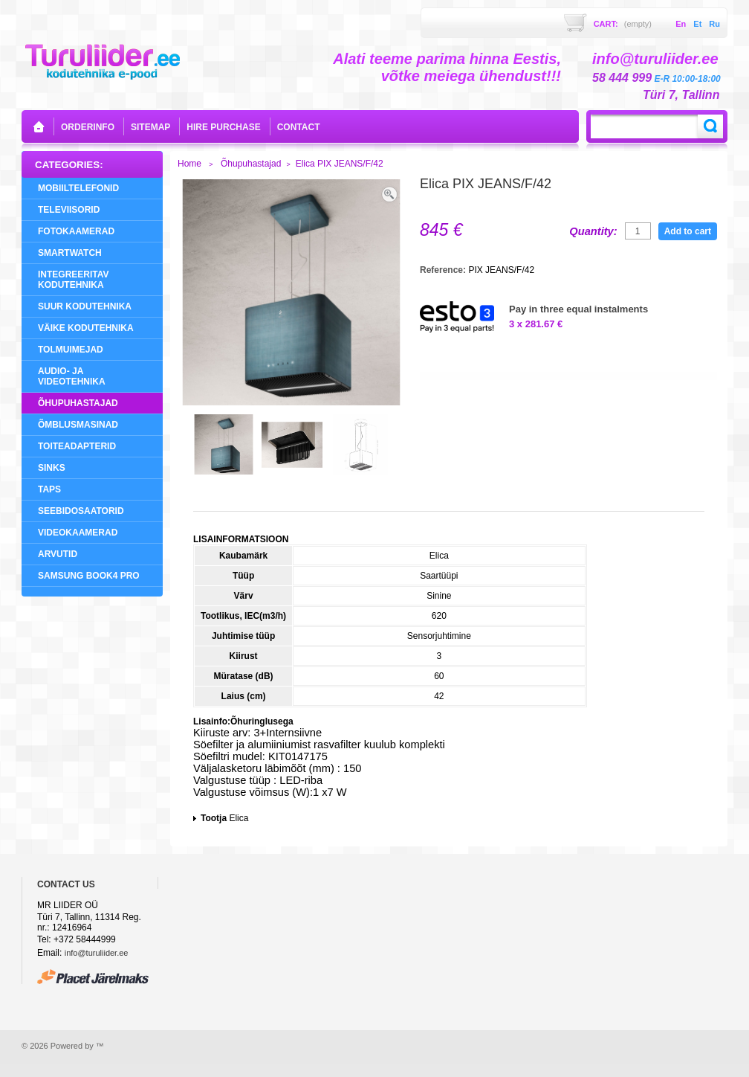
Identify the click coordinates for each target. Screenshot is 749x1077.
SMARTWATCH (70, 253)
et (697, 23)
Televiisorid (69, 210)
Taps (49, 489)
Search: (710, 126)
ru (714, 23)
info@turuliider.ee (97, 952)
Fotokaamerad (76, 231)
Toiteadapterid (77, 446)
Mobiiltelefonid (78, 188)
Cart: (623, 23)
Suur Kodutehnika (85, 306)
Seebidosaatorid (81, 511)
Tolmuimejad (70, 349)
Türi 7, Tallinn (681, 95)
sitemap (150, 127)
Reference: (444, 270)
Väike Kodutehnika (86, 328)
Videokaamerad (77, 532)
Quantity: (593, 231)
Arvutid (57, 554)
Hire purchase (223, 127)
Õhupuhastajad (78, 403)
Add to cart (687, 231)
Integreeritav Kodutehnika (73, 279)
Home (189, 163)
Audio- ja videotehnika (72, 376)
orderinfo (87, 127)
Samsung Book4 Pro (89, 575)
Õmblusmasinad (78, 424)
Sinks (51, 468)
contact (298, 127)
